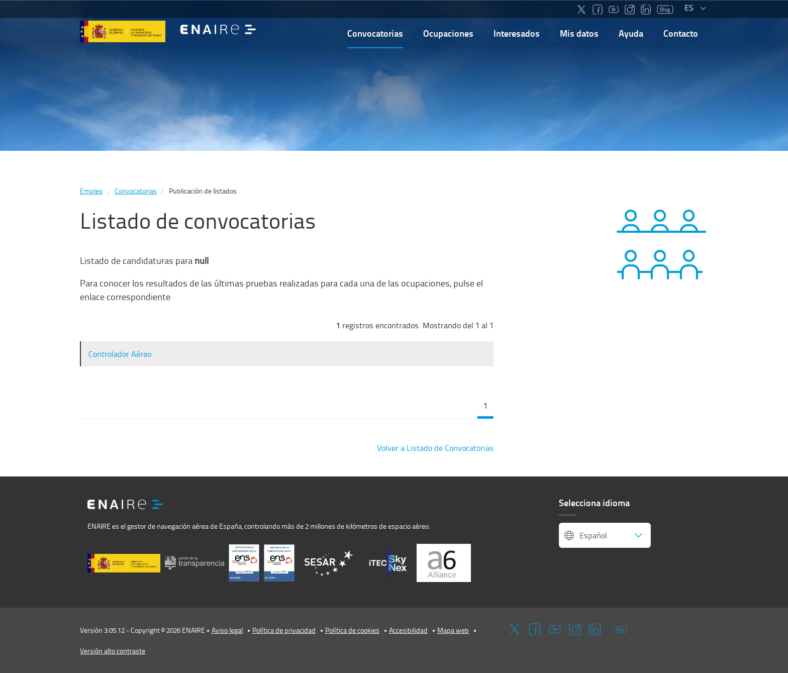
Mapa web (453, 630)
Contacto (680, 33)
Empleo (91, 191)
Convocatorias (375, 33)
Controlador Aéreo (119, 353)
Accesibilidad (408, 630)
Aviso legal (227, 630)
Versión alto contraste (112, 650)
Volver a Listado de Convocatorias (435, 447)
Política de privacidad (284, 630)
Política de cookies (352, 630)
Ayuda (631, 33)
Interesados (517, 33)
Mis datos (579, 33)
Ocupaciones (448, 33)
